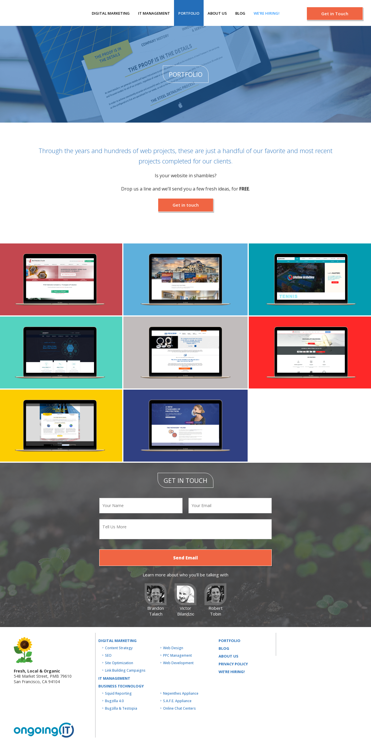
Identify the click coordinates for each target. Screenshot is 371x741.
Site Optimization (119, 662)
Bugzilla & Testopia (121, 708)
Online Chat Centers (179, 708)
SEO (108, 655)
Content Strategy (119, 647)
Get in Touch (334, 13)
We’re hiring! (267, 13)
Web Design (173, 647)
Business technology (121, 686)
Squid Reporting (118, 693)
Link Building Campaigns (125, 670)
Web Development (178, 662)
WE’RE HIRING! (232, 671)
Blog (240, 13)
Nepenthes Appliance (180, 693)
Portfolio (188, 13)
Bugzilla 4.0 (114, 700)
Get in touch (186, 205)
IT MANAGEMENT (154, 13)
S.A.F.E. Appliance (177, 700)
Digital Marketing (111, 13)
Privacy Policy (233, 663)
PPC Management (177, 655)
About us (217, 13)
